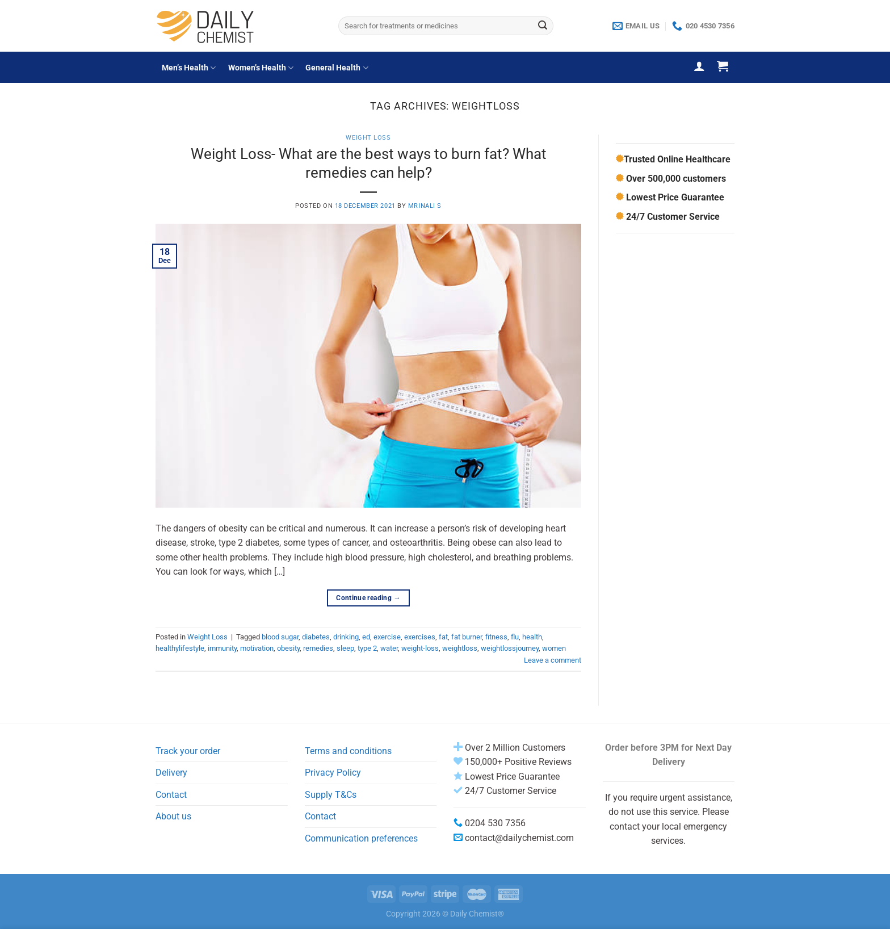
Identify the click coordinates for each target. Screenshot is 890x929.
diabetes (316, 637)
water (389, 648)
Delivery (171, 772)
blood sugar (280, 637)
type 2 (367, 648)
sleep (345, 648)
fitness (496, 637)
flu (515, 637)
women (554, 648)
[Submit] (542, 26)
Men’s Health (189, 67)
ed (366, 637)
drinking (346, 637)
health (532, 637)
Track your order (188, 751)
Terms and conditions (348, 751)
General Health (336, 67)
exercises (419, 637)
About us (173, 816)
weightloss (459, 648)
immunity (222, 648)
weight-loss (420, 648)
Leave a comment (552, 660)
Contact (171, 794)
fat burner (466, 637)
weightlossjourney (510, 648)
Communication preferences (361, 838)
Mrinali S (425, 206)
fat (443, 637)
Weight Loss (368, 137)
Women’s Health (260, 67)
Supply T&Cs (330, 794)
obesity (288, 648)
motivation (257, 648)
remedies (318, 648)
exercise (387, 637)
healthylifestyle (180, 648)
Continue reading (368, 598)
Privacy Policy (333, 772)
